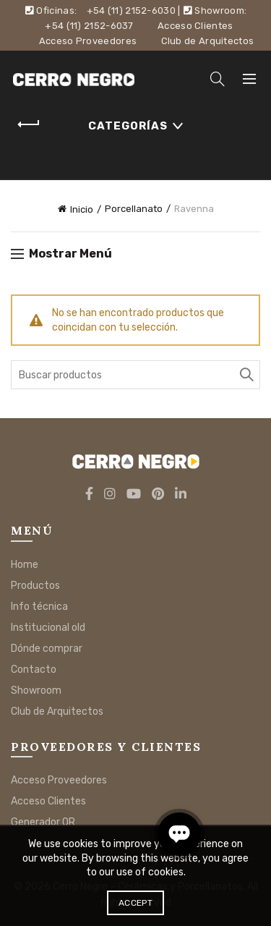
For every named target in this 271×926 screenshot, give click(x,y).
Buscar (245, 374)
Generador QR (43, 822)
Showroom (36, 690)
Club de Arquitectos (207, 40)
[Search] (217, 79)
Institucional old (48, 627)
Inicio (81, 209)
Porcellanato (134, 208)
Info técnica (39, 606)
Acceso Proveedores (88, 40)
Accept (135, 903)
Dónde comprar (46, 648)
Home (24, 564)
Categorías (128, 125)
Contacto (33, 669)
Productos (35, 585)
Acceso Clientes (195, 25)
